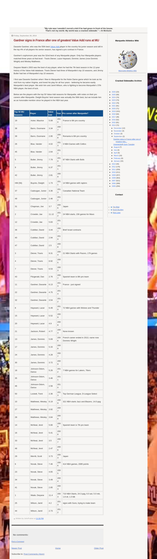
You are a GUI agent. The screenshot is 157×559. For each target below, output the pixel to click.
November (118, 131)
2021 (114, 106)
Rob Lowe (117, 213)
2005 (114, 186)
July (115, 150)
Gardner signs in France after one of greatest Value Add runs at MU (56, 40)
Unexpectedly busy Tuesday (124, 144)
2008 (114, 178)
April (116, 153)
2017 (114, 117)
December (118, 128)
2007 (114, 181)
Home (58, 548)
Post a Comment (17, 541)
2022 (114, 103)
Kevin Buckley (118, 210)
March (116, 155)
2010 (114, 172)
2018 (114, 114)
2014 (114, 125)
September (118, 136)
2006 (114, 183)
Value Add (55, 46)
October (117, 134)
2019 (114, 111)
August (116, 147)
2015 (114, 122)
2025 (114, 95)
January (117, 161)
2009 (114, 175)
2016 (114, 120)
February (117, 158)
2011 (114, 169)
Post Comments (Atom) (34, 554)
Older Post (98, 548)
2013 (114, 164)
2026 (114, 92)
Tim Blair (116, 207)
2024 (114, 97)
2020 (114, 108)
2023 (114, 100)
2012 (114, 167)
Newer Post (16, 548)
